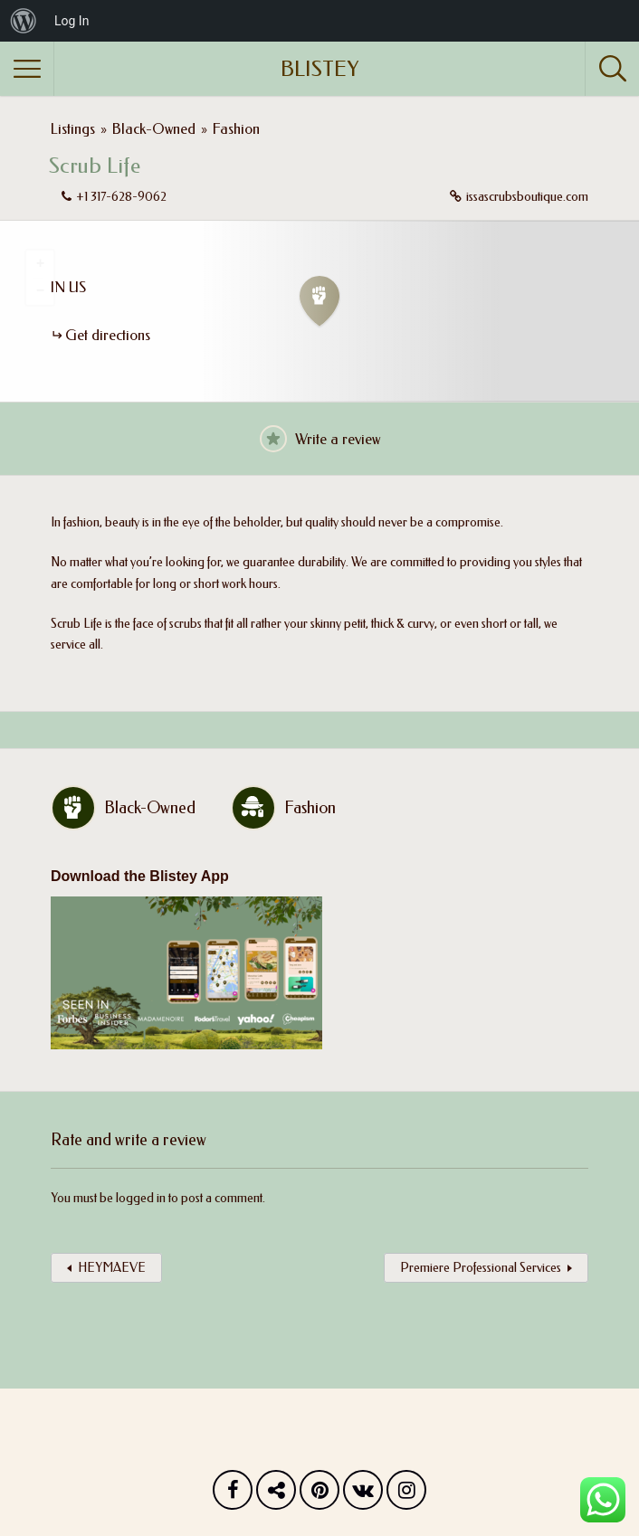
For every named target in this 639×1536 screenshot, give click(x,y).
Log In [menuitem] (71, 21)
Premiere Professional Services (480, 1267)
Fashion (236, 128)
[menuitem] (23, 21)
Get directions (107, 335)
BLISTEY (319, 68)
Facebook (233, 1494)
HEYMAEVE (112, 1267)
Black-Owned (154, 128)
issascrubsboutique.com (527, 196)
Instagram (406, 1494)
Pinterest (319, 1494)
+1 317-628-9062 (121, 196)
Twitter (276, 1494)
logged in (141, 1198)
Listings (73, 128)
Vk (363, 1494)
